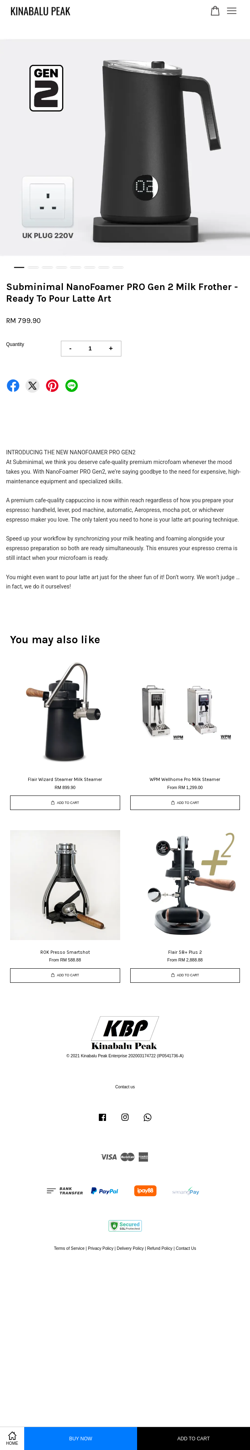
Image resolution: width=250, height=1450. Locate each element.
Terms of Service (69, 1248)
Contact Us (186, 1248)
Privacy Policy (100, 1248)
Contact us (125, 1087)
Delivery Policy (130, 1248)
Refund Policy (160, 1248)
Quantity (15, 344)
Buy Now (80, 1439)
